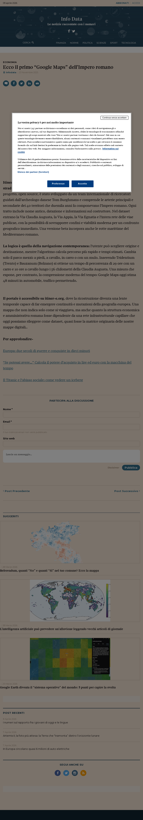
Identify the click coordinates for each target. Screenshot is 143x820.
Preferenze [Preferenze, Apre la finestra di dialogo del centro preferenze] (58, 184)
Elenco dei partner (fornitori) (33, 172)
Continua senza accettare (114, 117)
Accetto (82, 184)
